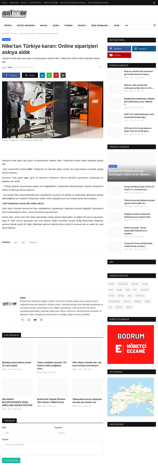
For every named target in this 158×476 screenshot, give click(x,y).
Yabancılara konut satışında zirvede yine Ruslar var (87, 401)
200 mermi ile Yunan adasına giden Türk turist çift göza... (137, 129)
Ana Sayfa (5, 33)
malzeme (32, 242)
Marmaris (144, 289)
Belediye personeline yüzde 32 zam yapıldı (16, 364)
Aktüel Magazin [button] (26, 25)
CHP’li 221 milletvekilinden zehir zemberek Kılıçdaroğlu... (139, 115)
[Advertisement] (52, 150)
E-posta (58, 427)
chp (110, 307)
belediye (137, 301)
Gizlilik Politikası (35, 2)
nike (23, 242)
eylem (147, 301)
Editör (7, 68)
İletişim (24, 2)
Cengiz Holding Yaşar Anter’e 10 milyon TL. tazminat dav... (139, 188)
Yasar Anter (128, 206)
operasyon (139, 295)
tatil (135, 289)
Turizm (111, 284)
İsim (4, 427)
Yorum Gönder (11, 460)
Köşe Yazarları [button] (100, 25)
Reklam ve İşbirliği (51, 2)
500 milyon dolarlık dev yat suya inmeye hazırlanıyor (86, 364)
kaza (128, 289)
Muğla (119, 289)
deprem (127, 301)
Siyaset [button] (82, 25)
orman (111, 295)
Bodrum (119, 307)
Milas (111, 289)
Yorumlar (9, 420)
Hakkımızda (13, 2)
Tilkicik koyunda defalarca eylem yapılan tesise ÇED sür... (139, 201)
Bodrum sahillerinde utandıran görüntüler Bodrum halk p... (138, 72)
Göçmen (134, 284)
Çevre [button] (56, 25)
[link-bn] (105, 13)
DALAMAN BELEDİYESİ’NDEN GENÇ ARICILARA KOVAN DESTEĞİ (17, 402)
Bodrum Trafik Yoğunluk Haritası (72, 2)
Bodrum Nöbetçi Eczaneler (98, 2)
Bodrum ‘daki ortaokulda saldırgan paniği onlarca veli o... (139, 86)
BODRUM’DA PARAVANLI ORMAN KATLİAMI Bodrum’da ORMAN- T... (139, 102)
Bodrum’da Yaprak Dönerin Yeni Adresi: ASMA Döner (51, 401)
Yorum (5, 439)
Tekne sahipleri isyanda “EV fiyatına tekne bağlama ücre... (52, 365)
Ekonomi (14, 33)
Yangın (145, 284)
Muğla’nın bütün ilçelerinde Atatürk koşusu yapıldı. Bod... (138, 215)
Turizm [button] (68, 25)
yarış (130, 295)
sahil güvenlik (114, 301)
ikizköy (129, 307)
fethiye (121, 295)
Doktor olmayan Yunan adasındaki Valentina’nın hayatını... (135, 231)
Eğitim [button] (8, 25)
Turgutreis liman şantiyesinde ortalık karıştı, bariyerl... (138, 244)
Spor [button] (117, 25)
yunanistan (123, 284)
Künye (4, 2)
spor (15, 242)
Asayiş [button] (44, 25)
